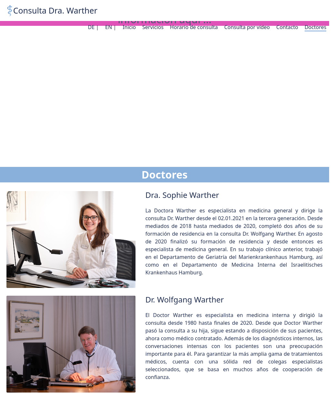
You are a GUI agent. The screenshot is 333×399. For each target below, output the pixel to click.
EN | (110, 27)
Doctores (315, 27)
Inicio (129, 27)
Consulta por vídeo (247, 27)
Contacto (287, 27)
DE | (93, 27)
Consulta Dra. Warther (55, 10)
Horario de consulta (194, 27)
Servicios (153, 27)
